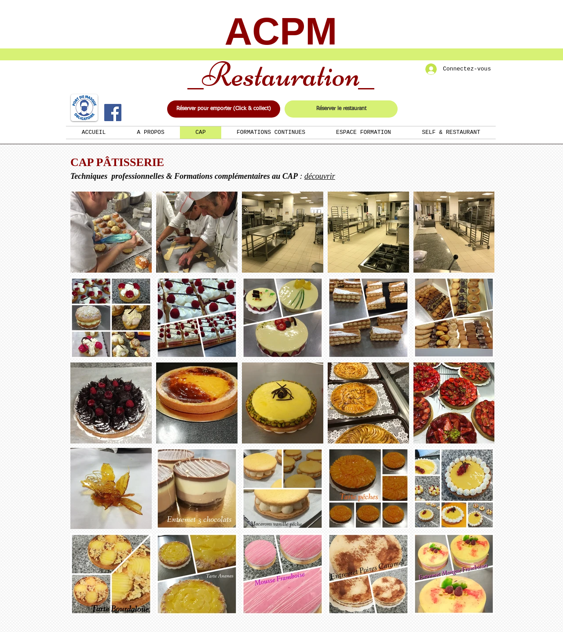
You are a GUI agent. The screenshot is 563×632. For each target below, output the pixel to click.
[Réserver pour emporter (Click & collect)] (223, 109)
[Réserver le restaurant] (341, 109)
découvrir (319, 176)
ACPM (280, 31)
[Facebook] (112, 112)
